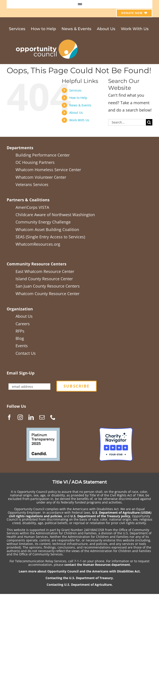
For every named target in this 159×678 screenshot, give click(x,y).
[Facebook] (9, 417)
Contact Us (26, 353)
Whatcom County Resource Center (48, 293)
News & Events (80, 105)
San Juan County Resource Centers (48, 286)
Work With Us (79, 120)
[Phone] (53, 417)
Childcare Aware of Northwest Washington (55, 214)
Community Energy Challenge (43, 222)
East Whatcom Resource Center (45, 271)
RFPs (20, 331)
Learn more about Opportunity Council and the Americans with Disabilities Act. (80, 571)
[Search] (149, 122)
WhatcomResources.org (38, 244)
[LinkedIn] (31, 417)
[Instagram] (20, 417)
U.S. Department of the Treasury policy (100, 516)
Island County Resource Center (44, 278)
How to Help (78, 98)
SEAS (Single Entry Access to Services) (50, 236)
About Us (76, 112)
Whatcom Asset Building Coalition (47, 229)
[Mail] (42, 417)
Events (22, 345)
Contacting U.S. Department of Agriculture (79, 584)
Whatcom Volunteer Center (41, 177)
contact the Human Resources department (97, 564)
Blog (20, 338)
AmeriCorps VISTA (32, 207)
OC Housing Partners (35, 162)
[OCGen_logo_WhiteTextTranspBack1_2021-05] (47, 38)
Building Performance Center (43, 155)
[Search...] (127, 122)
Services (75, 90)
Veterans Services (32, 184)
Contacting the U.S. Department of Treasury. (80, 578)
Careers (23, 323)
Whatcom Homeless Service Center (48, 169)
